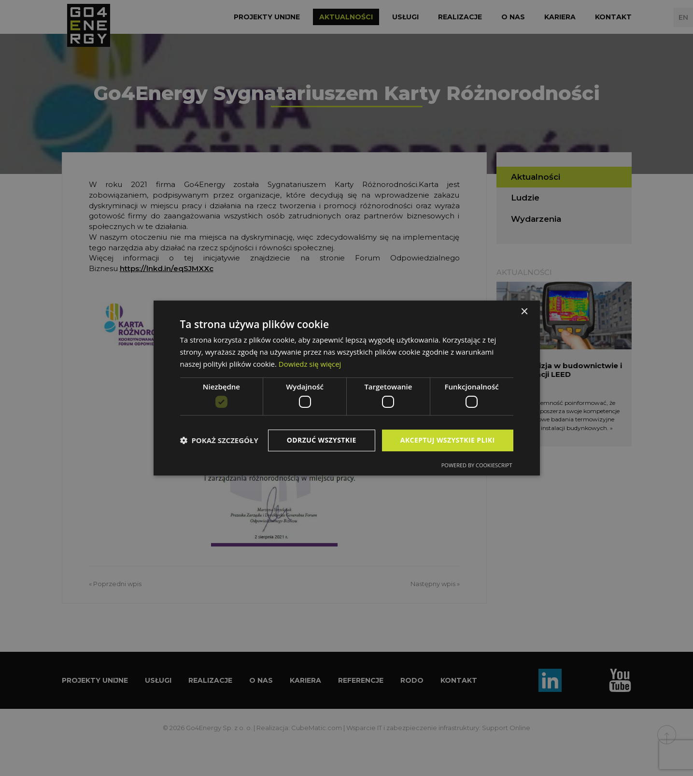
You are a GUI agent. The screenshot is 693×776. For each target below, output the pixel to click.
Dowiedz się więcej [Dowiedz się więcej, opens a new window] (310, 364)
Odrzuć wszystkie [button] (321, 440)
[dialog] (347, 388)
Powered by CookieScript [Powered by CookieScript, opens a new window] (476, 465)
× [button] (524, 312)
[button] (219, 440)
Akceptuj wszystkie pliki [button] (447, 440)
